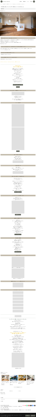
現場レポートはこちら (18, 251)
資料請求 (24, 1)
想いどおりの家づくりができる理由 (18, 84)
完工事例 (2, 401)
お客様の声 (19, 401)
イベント (28, 1)
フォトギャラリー (3, 399)
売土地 (31, 1)
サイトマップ (2, 411)
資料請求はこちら (18, 214)
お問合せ (20, 1)
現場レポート (20, 399)
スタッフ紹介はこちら (18, 234)
